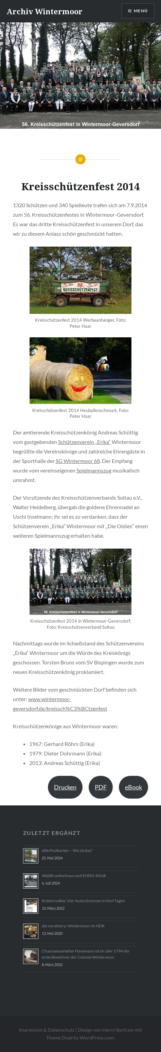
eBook (133, 787)
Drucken (65, 787)
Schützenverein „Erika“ (84, 442)
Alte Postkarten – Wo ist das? (67, 850)
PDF (101, 787)
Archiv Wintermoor (45, 11)
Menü (141, 10)
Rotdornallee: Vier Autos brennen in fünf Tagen (83, 900)
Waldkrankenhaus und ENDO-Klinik (74, 875)
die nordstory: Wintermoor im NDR (73, 925)
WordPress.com (97, 1037)
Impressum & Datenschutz (46, 1030)
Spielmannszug (93, 470)
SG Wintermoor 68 (78, 461)
